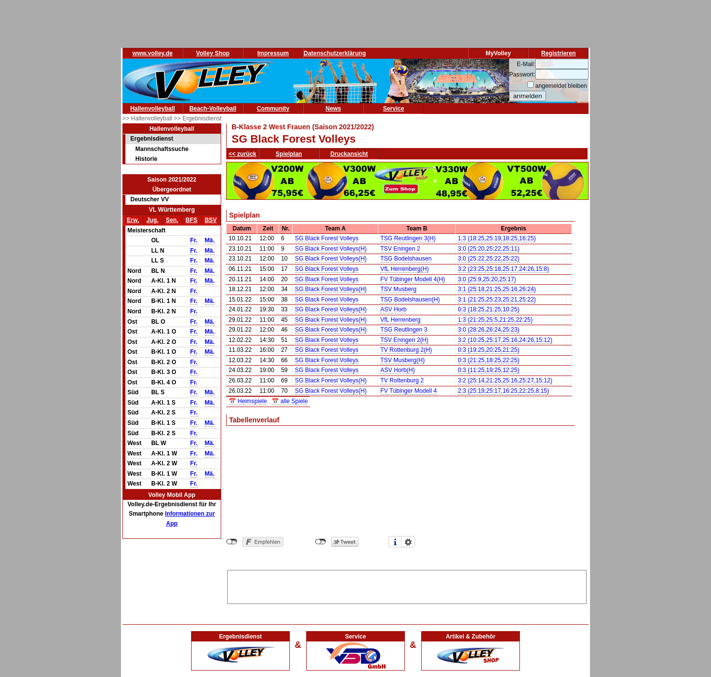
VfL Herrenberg (400, 319)
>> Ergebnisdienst (198, 118)
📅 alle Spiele (290, 401)
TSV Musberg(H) (402, 360)
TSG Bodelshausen (406, 258)
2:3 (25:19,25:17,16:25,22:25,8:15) (503, 390)
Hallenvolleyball (152, 108)
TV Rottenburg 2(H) (406, 349)
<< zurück (242, 153)
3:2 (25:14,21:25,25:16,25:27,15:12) (505, 380)
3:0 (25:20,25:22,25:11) (488, 248)
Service (393, 108)
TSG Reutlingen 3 (403, 329)
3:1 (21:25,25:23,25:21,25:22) (497, 299)
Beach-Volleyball (212, 108)
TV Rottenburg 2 (402, 380)
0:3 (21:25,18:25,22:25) (488, 360)
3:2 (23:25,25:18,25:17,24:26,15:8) (503, 268)
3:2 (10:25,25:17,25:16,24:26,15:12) (505, 340)
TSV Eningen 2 (400, 248)
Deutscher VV (149, 199)
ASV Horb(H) (397, 370)
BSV (210, 220)
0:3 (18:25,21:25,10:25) (488, 309)
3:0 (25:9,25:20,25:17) (487, 279)
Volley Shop (213, 53)
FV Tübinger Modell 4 (408, 390)
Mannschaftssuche (162, 149)
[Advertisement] (406, 585)
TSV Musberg (398, 289)
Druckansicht (349, 153)
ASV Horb (393, 309)
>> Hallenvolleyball (148, 118)
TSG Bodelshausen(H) (410, 299)
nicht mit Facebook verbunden (231, 542)
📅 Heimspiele (248, 401)
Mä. (210, 240)
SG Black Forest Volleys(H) (330, 248)
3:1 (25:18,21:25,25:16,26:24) (497, 289)
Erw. (133, 220)
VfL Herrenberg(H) (404, 268)
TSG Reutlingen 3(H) (407, 238)
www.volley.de (152, 53)
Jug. (152, 220)
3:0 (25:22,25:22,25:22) (488, 258)
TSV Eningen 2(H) (404, 340)
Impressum (273, 53)
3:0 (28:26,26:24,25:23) (488, 329)
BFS (192, 220)
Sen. (172, 220)
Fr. (194, 240)
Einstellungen (408, 542)
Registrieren (558, 53)
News (333, 108)
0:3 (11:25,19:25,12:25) (488, 370)
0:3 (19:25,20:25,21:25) (488, 349)
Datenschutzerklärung (335, 53)
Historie (146, 158)
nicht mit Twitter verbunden (320, 542)
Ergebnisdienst (151, 138)
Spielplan (289, 153)
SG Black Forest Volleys (326, 238)
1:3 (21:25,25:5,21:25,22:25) (495, 319)
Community (273, 108)
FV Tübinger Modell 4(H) (412, 279)
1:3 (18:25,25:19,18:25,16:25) (497, 238)
